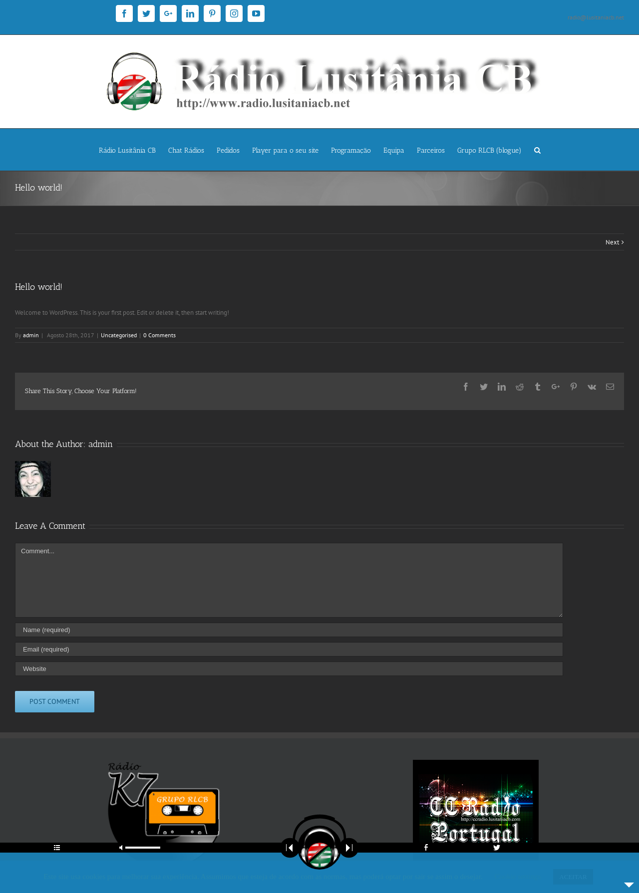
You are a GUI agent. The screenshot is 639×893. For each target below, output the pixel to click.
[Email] (289, 649)
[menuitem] (133, 150)
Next (612, 242)
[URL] (289, 669)
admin (31, 335)
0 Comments (159, 335)
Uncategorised (119, 335)
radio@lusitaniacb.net (596, 17)
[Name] (289, 630)
